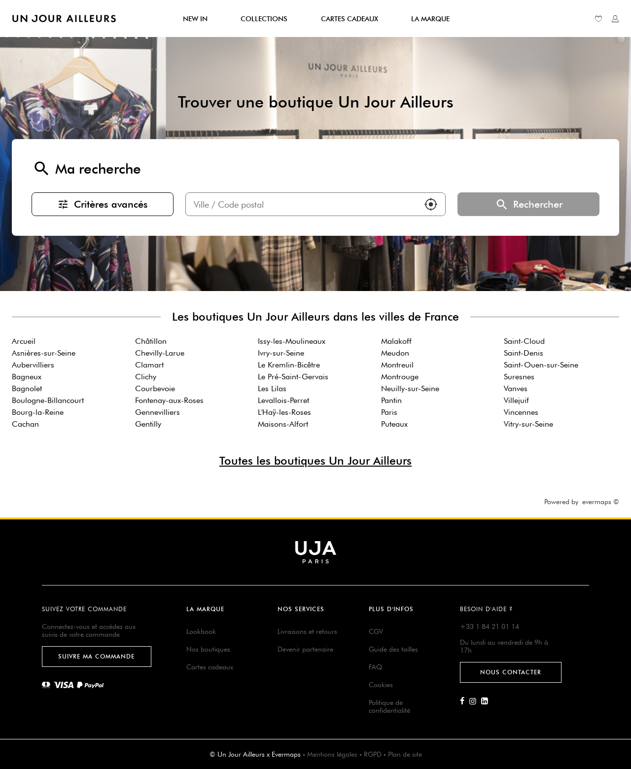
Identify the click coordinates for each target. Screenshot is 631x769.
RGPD (373, 754)
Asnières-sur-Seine (43, 353)
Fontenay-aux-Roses (169, 400)
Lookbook (201, 631)
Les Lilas (272, 388)
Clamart (149, 364)
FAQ (375, 667)
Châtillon (151, 341)
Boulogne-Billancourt (48, 400)
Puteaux (394, 424)
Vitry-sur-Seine (528, 424)
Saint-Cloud (524, 341)
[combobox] (301, 204)
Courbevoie (155, 388)
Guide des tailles (393, 649)
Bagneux (26, 376)
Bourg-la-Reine (38, 412)
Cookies (381, 685)
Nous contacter (510, 672)
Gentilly (148, 424)
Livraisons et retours (307, 631)
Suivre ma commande (96, 656)
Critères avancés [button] (102, 204)
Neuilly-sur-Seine (410, 388)
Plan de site (405, 754)
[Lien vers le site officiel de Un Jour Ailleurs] (64, 18)
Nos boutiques (208, 649)
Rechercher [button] (528, 204)
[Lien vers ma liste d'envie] (598, 18)
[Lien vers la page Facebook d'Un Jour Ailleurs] (464, 701)
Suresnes (519, 376)
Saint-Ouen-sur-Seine (541, 364)
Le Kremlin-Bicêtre (289, 364)
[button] (431, 204)
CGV (376, 631)
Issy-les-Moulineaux (291, 341)
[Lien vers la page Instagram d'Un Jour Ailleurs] (475, 701)
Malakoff (396, 341)
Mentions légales (332, 754)
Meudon (395, 353)
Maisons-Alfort (283, 424)
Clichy (145, 376)
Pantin (391, 400)
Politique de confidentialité (389, 706)
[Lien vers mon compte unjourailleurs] (615, 18)
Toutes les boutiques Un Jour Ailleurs (315, 460)
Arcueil (23, 341)
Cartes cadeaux (209, 667)
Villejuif (516, 400)
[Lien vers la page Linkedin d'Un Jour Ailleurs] (487, 701)
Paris (389, 412)
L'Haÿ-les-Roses (284, 412)
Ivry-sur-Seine (281, 353)
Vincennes (521, 412)
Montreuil (397, 364)
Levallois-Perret (283, 400)
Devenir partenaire (305, 649)
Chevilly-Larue (159, 353)
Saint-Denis (523, 353)
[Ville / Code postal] (301, 204)
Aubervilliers (33, 364)
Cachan (25, 424)
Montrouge (400, 376)
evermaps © (600, 502)
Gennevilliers (157, 412)
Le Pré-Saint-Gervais (293, 376)
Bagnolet (27, 388)
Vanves (515, 388)
